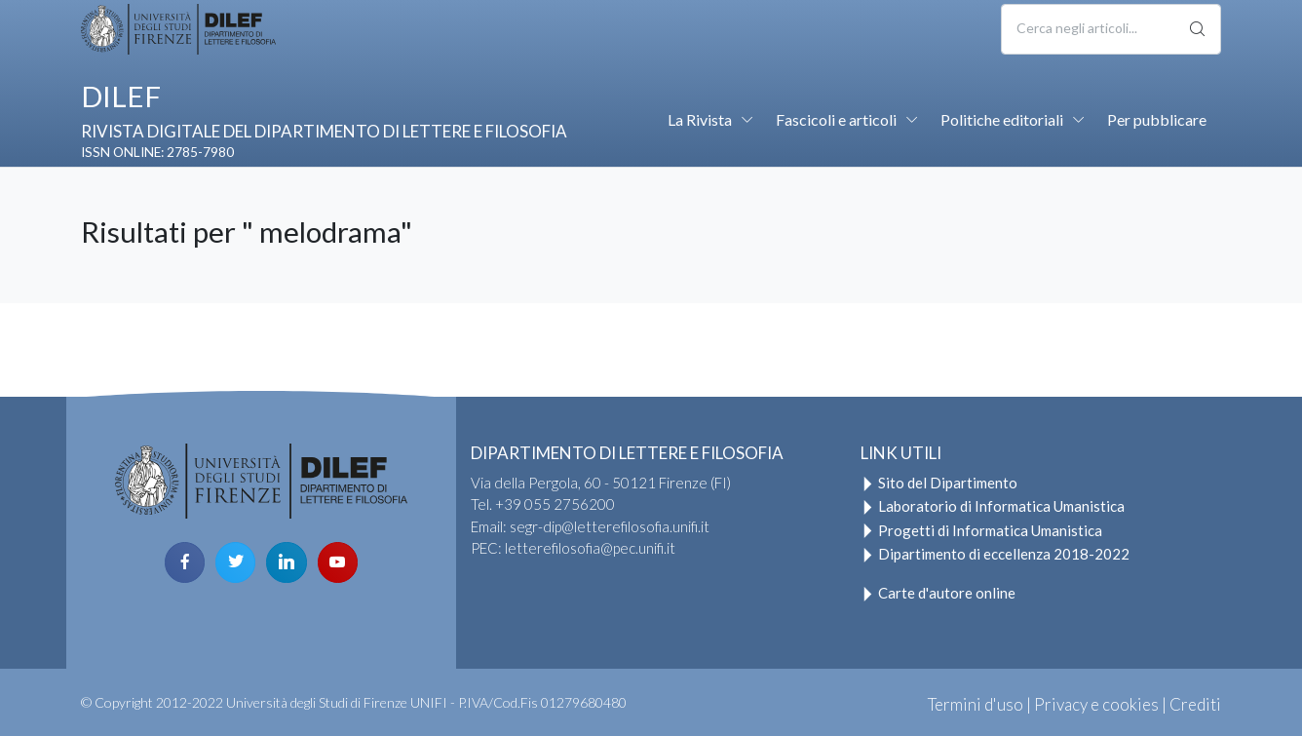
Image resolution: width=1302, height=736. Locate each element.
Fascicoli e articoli (836, 119)
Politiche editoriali (1001, 119)
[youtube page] (338, 562)
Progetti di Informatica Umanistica (981, 530)
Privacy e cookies (1096, 704)
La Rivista (700, 119)
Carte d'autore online (938, 592)
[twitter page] (235, 562)
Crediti (1195, 704)
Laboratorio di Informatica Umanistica (993, 506)
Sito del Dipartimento (939, 482)
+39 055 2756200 (555, 504)
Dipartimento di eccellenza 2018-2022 (995, 553)
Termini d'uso (975, 704)
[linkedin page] (286, 562)
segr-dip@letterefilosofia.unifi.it (609, 526)
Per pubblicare (1156, 119)
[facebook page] (185, 562)
